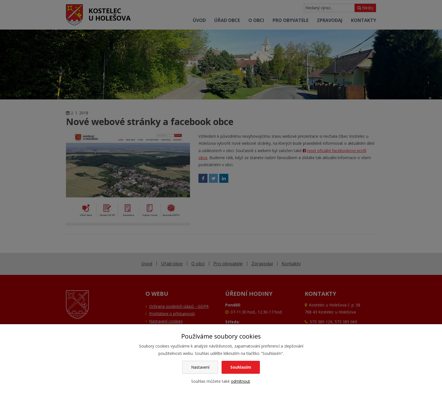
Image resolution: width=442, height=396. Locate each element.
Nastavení (200, 367)
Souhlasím (240, 367)
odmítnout (240, 381)
